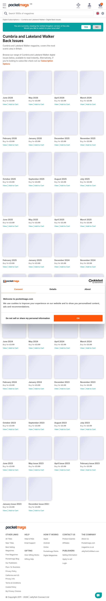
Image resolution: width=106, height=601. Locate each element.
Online (45, 547)
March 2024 (86, 341)
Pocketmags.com (88, 543)
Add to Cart (13, 104)
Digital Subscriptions (11, 20)
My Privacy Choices (13, 591)
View (5, 104)
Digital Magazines (50, 555)
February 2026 (10, 138)
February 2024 (10, 382)
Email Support (30, 543)
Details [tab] (53, 289)
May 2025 (33, 219)
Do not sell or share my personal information (28, 318)
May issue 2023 (36, 463)
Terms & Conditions (13, 583)
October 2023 (9, 423)
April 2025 (59, 219)
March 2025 (86, 219)
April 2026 (59, 98)
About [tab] (88, 289)
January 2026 (35, 138)
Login (65, 563)
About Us (85, 539)
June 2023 (8, 463)
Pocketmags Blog (12, 559)
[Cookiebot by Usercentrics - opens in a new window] (91, 281)
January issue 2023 (12, 504)
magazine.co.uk (87, 547)
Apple (45, 539)
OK (78, 318)
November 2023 (88, 382)
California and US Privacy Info (12, 577)
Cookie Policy (11, 587)
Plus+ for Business (13, 567)
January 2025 (35, 260)
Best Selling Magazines (10, 549)
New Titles (10, 543)
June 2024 (8, 341)
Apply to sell (67, 559)
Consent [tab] (18, 289)
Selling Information (70, 555)
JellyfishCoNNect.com (90, 551)
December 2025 (62, 138)
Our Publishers (11, 563)
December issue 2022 (39, 504)
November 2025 (87, 138)
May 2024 (33, 341)
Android (46, 543)
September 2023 (36, 423)
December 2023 (62, 382)
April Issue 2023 (62, 463)
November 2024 (88, 260)
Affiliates (66, 543)
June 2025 (8, 219)
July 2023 (85, 423)
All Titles (9, 539)
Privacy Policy (11, 571)
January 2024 (35, 382)
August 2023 (60, 423)
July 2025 (85, 179)
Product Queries (69, 539)
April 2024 (59, 341)
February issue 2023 (90, 463)
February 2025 (10, 260)
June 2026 (8, 98)
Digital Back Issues (53, 20)
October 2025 (9, 179)
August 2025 (60, 179)
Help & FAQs (29, 539)
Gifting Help (29, 559)
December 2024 (62, 260)
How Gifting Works (32, 555)
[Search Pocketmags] (5, 14)
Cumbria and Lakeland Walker (33, 20)
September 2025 (36, 179)
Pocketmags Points (50, 551)
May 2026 (33, 98)
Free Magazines (12, 555)
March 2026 (86, 98)
